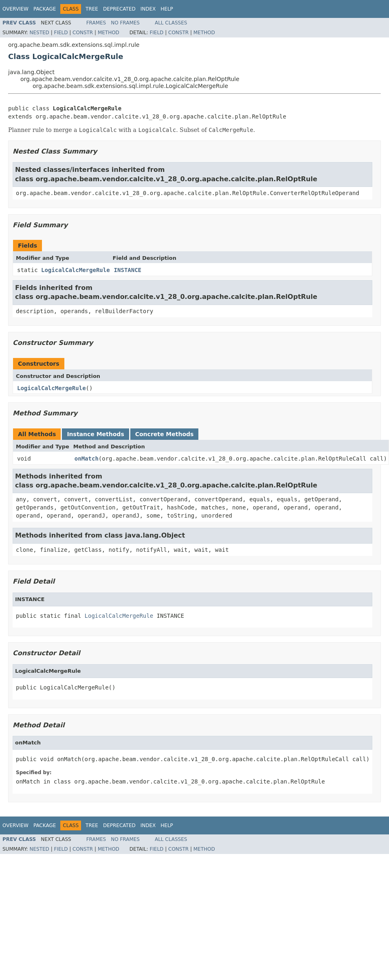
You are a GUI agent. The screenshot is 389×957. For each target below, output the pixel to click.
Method (108, 32)
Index (148, 9)
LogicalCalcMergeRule (75, 270)
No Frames (125, 23)
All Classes (171, 23)
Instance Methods (95, 434)
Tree (92, 9)
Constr (83, 32)
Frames (96, 23)
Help (166, 9)
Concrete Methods (164, 434)
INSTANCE (127, 270)
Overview (15, 9)
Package (44, 9)
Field (61, 32)
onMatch (87, 458)
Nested (39, 32)
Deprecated (119, 9)
